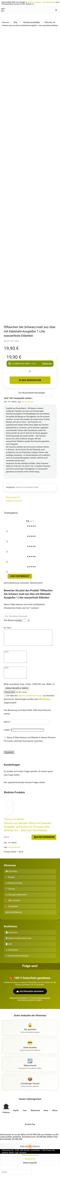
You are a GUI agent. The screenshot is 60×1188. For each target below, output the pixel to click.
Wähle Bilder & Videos (17, 696)
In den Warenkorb (30, 380)
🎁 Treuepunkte (12, 914)
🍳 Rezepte (10, 885)
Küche (36, 487)
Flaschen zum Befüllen (31, 22)
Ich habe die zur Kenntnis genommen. (29, 707)
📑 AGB (9, 952)
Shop (16, 22)
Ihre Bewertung (11, 620)
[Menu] (3, 10)
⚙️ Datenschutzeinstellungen (17, 963)
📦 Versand (10, 896)
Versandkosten (28, 402)
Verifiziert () (30, 1166)
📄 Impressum (11, 940)
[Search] (56, 10)
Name (7, 729)
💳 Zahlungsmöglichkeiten (16, 902)
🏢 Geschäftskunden (14, 920)
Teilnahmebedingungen (40, 1005)
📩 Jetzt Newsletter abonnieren (29, 999)
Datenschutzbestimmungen (30, 703)
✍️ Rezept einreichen (14, 891)
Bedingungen (47, 364)
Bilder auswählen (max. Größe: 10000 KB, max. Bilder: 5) (29, 692)
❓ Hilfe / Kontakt (13, 908)
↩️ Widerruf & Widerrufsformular (18, 946)
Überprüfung (44, 707)
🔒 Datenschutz (12, 957)
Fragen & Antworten (14, 501)
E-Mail (7, 737)
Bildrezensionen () (30, 1163)
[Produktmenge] (30, 371)
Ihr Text (8, 628)
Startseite (5, 22)
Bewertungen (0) (13, 497)
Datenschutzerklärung (19, 1005)
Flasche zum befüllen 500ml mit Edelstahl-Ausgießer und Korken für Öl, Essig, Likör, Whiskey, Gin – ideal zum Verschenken (28, 834)
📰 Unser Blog (11, 879)
